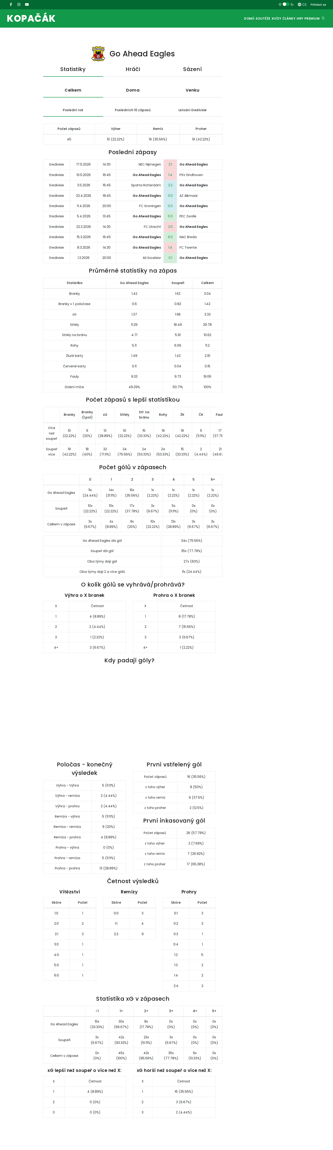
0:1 (170, 259)
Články (278, 19)
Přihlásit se (318, 5)
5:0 (170, 217)
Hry (294, 19)
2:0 (170, 228)
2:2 (170, 186)
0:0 (170, 197)
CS (302, 4)
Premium (310, 19)
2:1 (170, 165)
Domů (225, 19)
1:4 (170, 176)
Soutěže (243, 19)
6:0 (170, 238)
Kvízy (261, 19)
